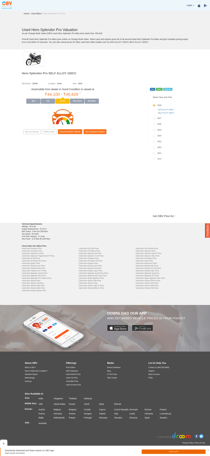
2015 (159, 130)
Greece (72, 413)
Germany (58, 413)
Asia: (27, 398)
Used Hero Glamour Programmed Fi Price (38, 256)
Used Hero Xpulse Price (31, 281)
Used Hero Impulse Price (88, 263)
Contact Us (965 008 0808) (158, 367)
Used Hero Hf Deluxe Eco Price (34, 261)
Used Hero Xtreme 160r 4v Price (91, 286)
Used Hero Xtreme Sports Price (34, 291)
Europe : (29, 409)
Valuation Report (31, 374)
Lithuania (149, 413)
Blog (109, 371)
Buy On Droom (32, 131)
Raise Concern (154, 374)
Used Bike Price (72, 381)
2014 (159, 136)
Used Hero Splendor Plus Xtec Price (93, 276)
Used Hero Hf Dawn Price (89, 258)
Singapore (58, 398)
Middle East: (31, 403)
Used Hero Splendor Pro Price (147, 276)
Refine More (49, 131)
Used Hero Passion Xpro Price (90, 271)
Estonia (148, 409)
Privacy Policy (187, 443)
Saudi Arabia (59, 404)
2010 (159, 159)
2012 (159, 147)
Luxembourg (165, 413)
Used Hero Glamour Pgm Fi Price (148, 253)
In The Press (112, 374)
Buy (152, 89)
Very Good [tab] (77, 101)
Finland (163, 409)
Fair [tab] (48, 101)
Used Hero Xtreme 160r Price (33, 286)
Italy (116, 413)
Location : (52, 83)
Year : (74, 83)
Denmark (134, 409)
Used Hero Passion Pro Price (90, 268)
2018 (159, 105)
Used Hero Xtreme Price (88, 283)
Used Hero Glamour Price (145, 251)
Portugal (88, 418)
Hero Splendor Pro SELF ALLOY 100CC (49, 73)
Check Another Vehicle (70, 131)
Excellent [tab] (92, 101)
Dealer (159, 89)
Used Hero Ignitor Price (31, 263)
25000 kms (167, 89)
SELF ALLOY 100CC (166, 113)
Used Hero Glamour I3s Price (90, 253)
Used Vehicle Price (73, 374)
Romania (103, 418)
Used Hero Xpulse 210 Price (33, 283)
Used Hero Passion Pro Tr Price (34, 271)
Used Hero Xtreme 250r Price (147, 288)
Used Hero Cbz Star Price (89, 248)
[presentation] (33, 101)
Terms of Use (200, 443)
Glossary (28, 381)
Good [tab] (62, 101)
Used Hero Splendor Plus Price (34, 276)
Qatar (101, 404)
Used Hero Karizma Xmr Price (33, 266)
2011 (159, 153)
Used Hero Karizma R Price (146, 263)
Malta (40, 418)
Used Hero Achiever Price (32, 248)
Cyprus (102, 409)
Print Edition (70, 367)
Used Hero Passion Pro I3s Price (148, 268)
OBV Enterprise (72, 371)
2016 (159, 124)
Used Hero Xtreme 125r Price (147, 283)
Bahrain (117, 404)
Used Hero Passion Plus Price (33, 268)
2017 (159, 118)
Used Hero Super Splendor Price (91, 278)
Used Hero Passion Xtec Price (147, 271)
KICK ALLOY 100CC (166, 110)
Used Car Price (72, 378)
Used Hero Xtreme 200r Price (147, 286)
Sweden (163, 418)
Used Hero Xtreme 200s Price (33, 288)
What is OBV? (30, 367)
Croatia (87, 409)
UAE (40, 404)
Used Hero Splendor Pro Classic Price (36, 278)
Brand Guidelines (113, 367)
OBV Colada (112, 378)
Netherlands (59, 418)
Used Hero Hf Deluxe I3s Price (90, 261)
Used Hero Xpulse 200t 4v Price (148, 281)
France (41, 413)
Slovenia (133, 418)
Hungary (88, 413)
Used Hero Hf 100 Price (31, 258)
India (40, 398)
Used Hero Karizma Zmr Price (90, 266)
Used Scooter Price (73, 385)
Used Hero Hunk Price (144, 261)
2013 (159, 142)
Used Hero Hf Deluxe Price (146, 258)
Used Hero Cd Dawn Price (32, 251)
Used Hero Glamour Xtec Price (147, 256)
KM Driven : (27, 83)
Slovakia (118, 418)
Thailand (73, 398)
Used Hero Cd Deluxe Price (89, 251)
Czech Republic (121, 409)
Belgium (57, 409)
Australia (42, 423)
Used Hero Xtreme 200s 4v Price (91, 288)
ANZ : (27, 422)
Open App (173, 452)
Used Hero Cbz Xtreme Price (147, 248)
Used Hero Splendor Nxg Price (147, 273)
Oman (87, 404)
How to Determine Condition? (36, 371)
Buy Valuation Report (95, 131)
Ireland (102, 413)
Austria (41, 409)
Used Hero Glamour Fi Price (33, 253)
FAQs (150, 378)
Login (190, 5)
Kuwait (72, 404)
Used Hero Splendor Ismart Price (34, 273)
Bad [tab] (33, 101)
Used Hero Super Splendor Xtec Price (150, 278)
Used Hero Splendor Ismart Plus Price (93, 273)
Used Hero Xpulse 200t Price (90, 281)
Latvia (132, 413)
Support (151, 371)
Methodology (30, 378)
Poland (72, 418)
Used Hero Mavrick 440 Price (147, 266)
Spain (147, 418)
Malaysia (88, 398)
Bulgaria (72, 409)
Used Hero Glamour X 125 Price (91, 256)
